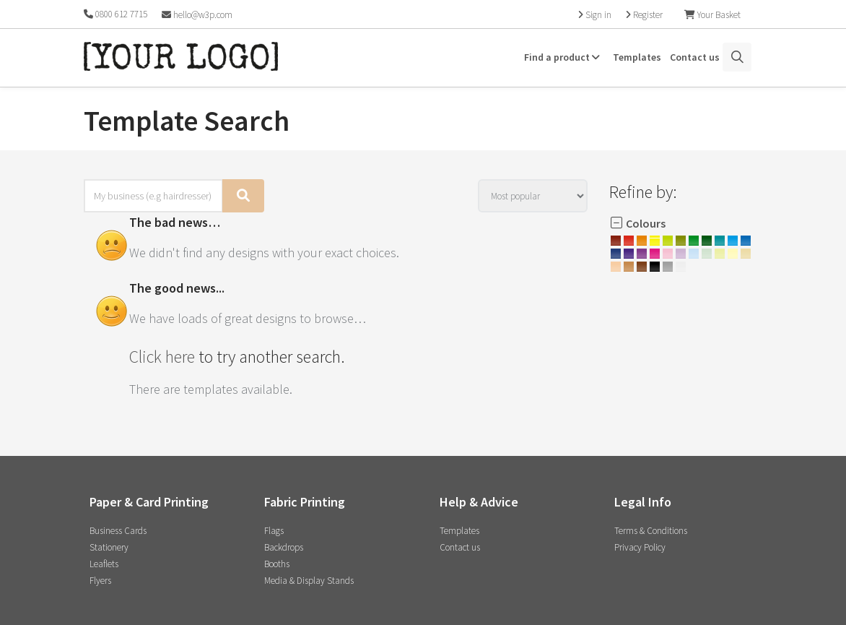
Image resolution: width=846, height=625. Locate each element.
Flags (274, 531)
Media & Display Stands (309, 580)
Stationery (109, 547)
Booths (276, 564)
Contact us (695, 57)
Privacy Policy (640, 547)
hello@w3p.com (197, 15)
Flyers (100, 580)
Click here (162, 356)
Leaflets (104, 564)
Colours (637, 223)
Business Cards (118, 531)
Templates (637, 57)
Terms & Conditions (650, 531)
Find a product (564, 57)
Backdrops (283, 547)
